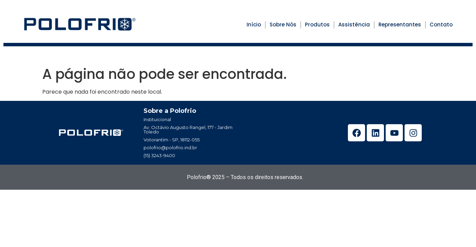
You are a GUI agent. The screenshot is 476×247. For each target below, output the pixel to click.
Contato (441, 24)
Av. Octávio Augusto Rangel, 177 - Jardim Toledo (188, 129)
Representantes (399, 24)
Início (254, 24)
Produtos (317, 24)
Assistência (354, 24)
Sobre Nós (283, 24)
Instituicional (157, 119)
